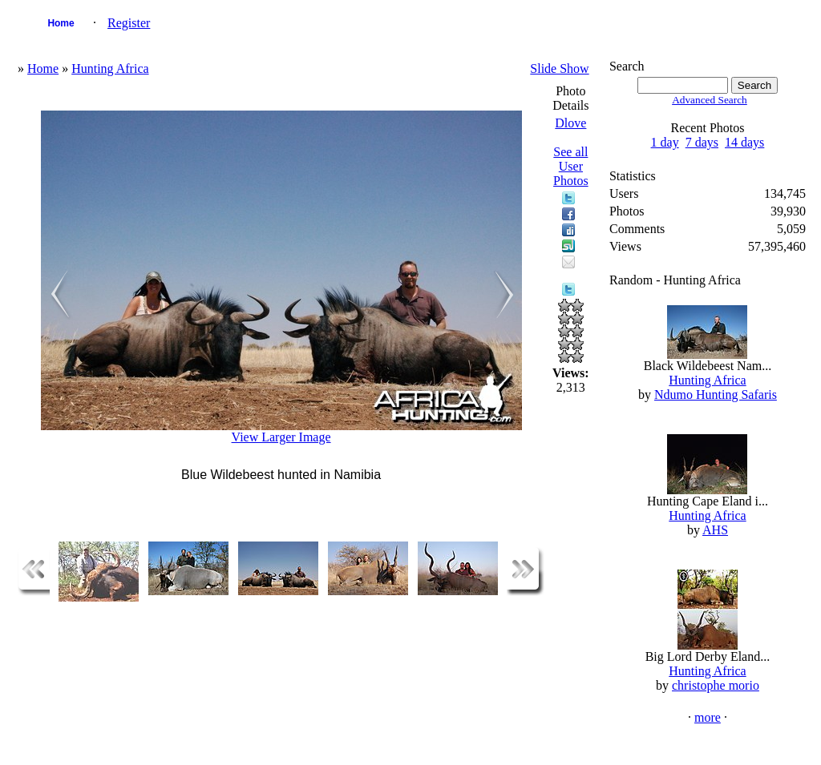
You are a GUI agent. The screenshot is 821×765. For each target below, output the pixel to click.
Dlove (570, 123)
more (707, 717)
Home (60, 23)
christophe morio (715, 685)
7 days (702, 142)
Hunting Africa (109, 68)
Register (128, 23)
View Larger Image (281, 437)
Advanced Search (709, 100)
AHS (715, 530)
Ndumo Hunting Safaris (715, 394)
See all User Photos (570, 166)
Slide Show (559, 68)
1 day (665, 142)
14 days (744, 142)
